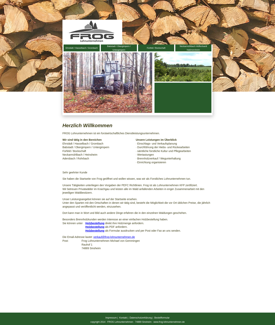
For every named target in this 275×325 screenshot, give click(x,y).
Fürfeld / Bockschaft (156, 48)
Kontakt (123, 317)
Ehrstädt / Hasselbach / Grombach (82, 48)
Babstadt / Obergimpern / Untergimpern (119, 48)
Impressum (111, 317)
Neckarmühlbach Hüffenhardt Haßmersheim (193, 48)
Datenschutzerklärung (140, 317)
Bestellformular (162, 317)
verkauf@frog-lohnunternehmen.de (114, 236)
